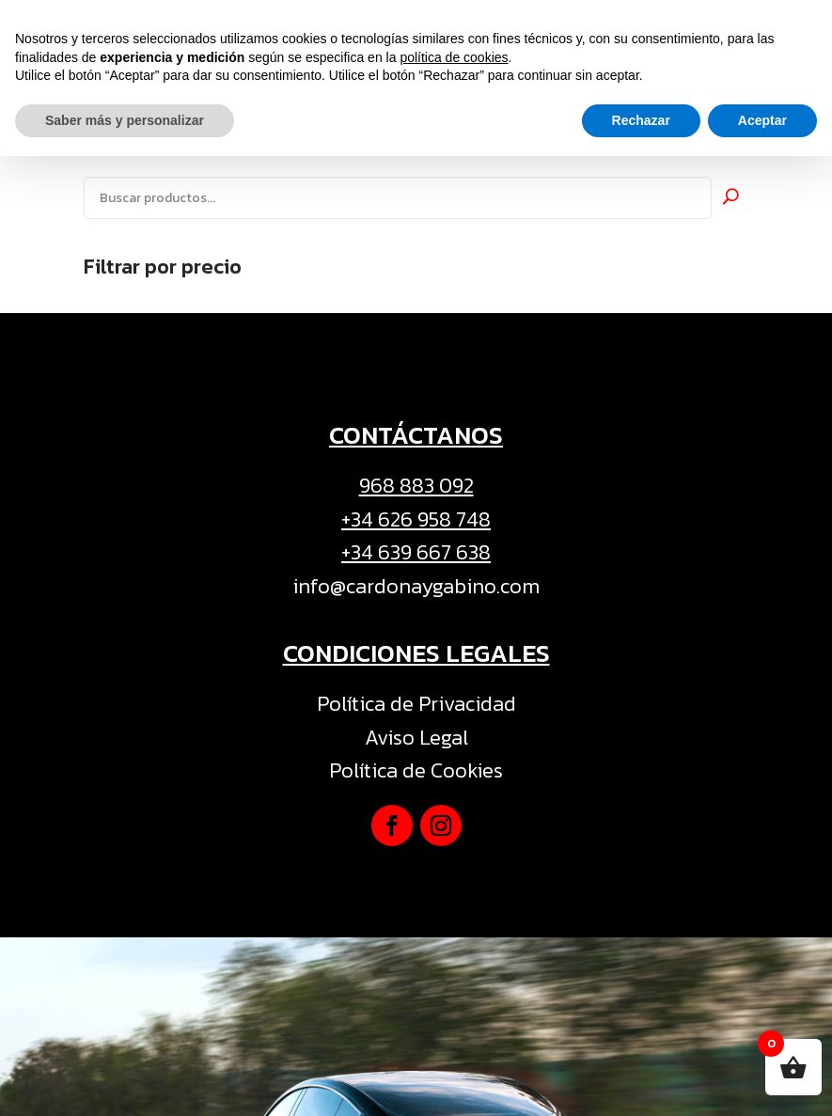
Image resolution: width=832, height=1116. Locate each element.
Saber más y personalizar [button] (124, 1079)
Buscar (730, 195)
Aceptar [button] (762, 1079)
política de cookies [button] (454, 1016)
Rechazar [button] (641, 1079)
